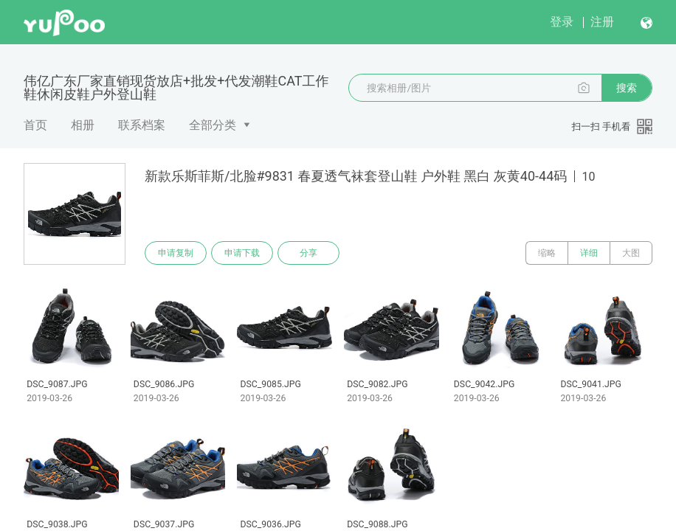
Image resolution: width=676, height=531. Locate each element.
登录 (561, 22)
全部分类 (212, 125)
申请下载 (242, 253)
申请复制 (175, 253)
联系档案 (141, 125)
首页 (35, 125)
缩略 (547, 253)
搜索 (626, 88)
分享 (308, 253)
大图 (631, 253)
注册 (602, 22)
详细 (589, 253)
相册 (82, 125)
